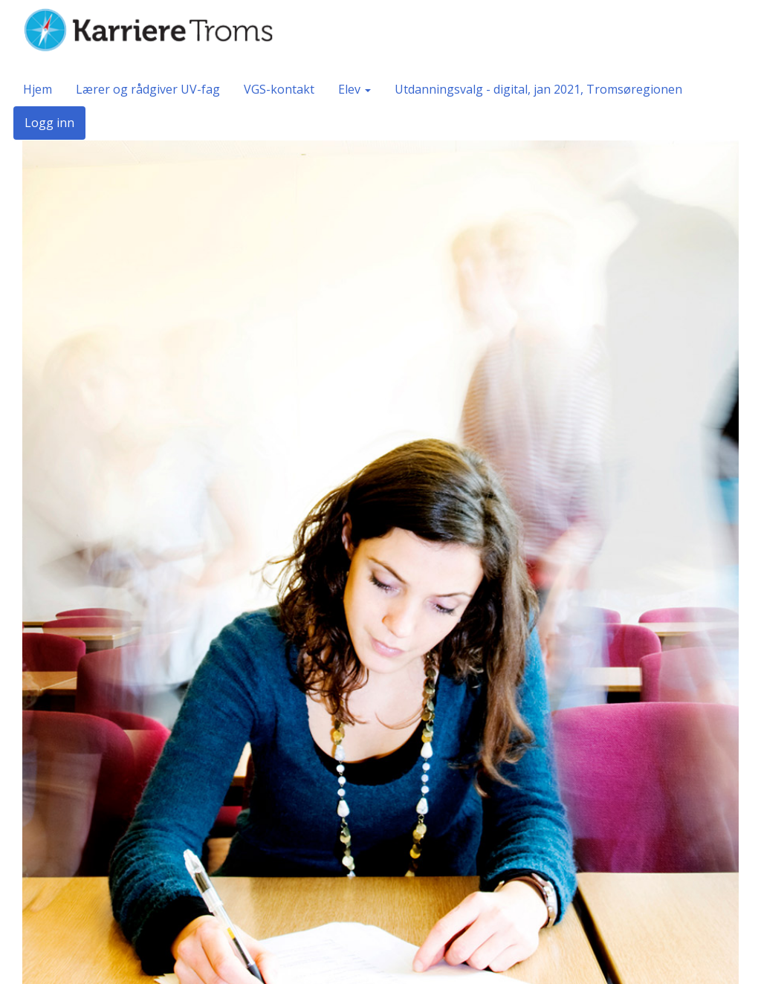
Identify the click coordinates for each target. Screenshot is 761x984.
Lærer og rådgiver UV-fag (148, 89)
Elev (354, 89)
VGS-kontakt (279, 89)
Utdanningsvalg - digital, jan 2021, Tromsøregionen (538, 89)
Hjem (37, 89)
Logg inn (49, 122)
